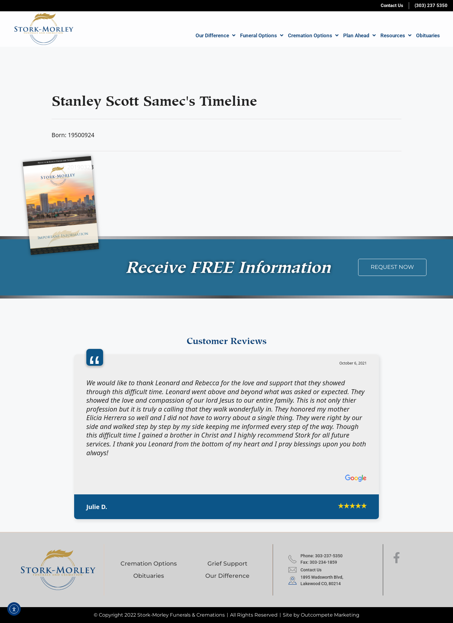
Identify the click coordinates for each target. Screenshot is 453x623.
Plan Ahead (359, 35)
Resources (396, 35)
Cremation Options (313, 35)
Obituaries (428, 35)
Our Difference (215, 35)
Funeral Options (261, 35)
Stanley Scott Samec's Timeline (154, 99)
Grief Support (227, 563)
